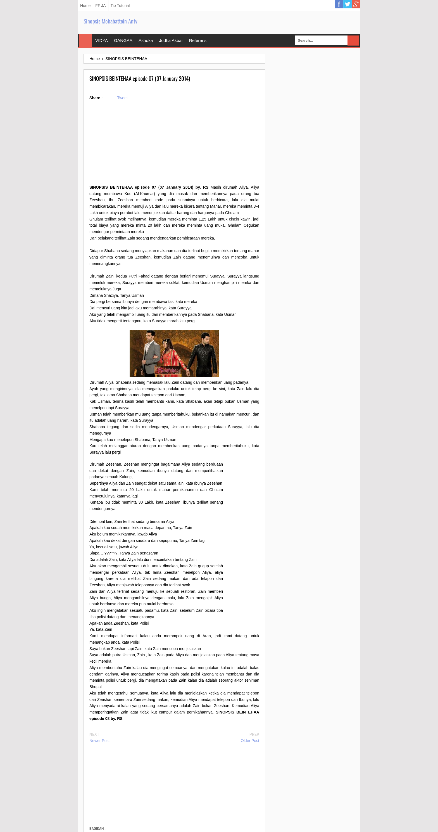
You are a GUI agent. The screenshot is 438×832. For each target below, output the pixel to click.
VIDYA (101, 40)
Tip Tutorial (120, 5)
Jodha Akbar (171, 40)
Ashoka (146, 40)
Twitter (347, 4)
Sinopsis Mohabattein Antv (110, 21)
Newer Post (99, 740)
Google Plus (356, 4)
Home (85, 5)
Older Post (250, 740)
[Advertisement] (174, 145)
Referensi (198, 40)
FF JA (100, 5)
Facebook (339, 4)
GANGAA (123, 40)
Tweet (122, 98)
